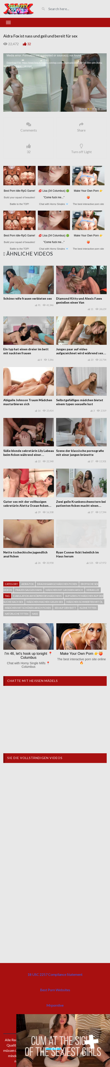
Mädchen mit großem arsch (64, 589)
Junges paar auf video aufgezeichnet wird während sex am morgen (79, 353)
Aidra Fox (27, 584)
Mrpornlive (55, 1005)
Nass (35, 613)
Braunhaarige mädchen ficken (57, 584)
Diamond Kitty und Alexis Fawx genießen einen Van (79, 300)
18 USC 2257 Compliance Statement (55, 974)
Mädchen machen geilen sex (45, 601)
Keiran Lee (92, 589)
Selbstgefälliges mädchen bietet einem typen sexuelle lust (79, 402)
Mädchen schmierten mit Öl (84, 601)
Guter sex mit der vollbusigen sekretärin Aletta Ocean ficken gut (25, 505)
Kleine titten (88, 607)
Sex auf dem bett (65, 607)
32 (29, 44)
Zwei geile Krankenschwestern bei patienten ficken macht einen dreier (81, 505)
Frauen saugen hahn (28, 589)
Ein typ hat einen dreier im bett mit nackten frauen (26, 351)
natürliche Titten (16, 613)
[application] (55, 82)
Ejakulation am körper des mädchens (37, 595)
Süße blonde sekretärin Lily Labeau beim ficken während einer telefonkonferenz (28, 454)
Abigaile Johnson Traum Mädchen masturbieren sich (27, 402)
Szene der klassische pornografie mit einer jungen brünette (80, 452)
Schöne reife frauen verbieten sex (27, 298)
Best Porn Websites (55, 990)
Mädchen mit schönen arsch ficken (28, 607)
